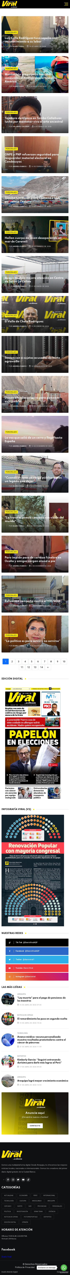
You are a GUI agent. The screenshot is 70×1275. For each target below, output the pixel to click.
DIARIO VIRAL (18, 46)
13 (35, 667)
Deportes (21, 1056)
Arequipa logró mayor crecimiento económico (42, 1081)
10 (64, 661)
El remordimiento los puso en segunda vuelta (42, 1019)
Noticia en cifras (25, 1015)
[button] (33, 924)
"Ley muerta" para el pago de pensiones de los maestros (41, 999)
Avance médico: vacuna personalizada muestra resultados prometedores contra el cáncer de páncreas (41, 1040)
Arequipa (21, 994)
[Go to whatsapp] (64, 1267)
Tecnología (22, 1033)
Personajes (11, 32)
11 (22, 667)
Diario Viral (6, 1257)
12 (28, 667)
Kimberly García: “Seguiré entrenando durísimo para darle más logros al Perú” (39, 1061)
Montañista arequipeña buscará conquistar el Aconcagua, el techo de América (31, 78)
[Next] (48, 667)
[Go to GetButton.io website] (64, 1272)
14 (41, 667)
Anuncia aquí (35, 1115)
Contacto (35, 1126)
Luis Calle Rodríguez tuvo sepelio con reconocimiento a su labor (31, 40)
